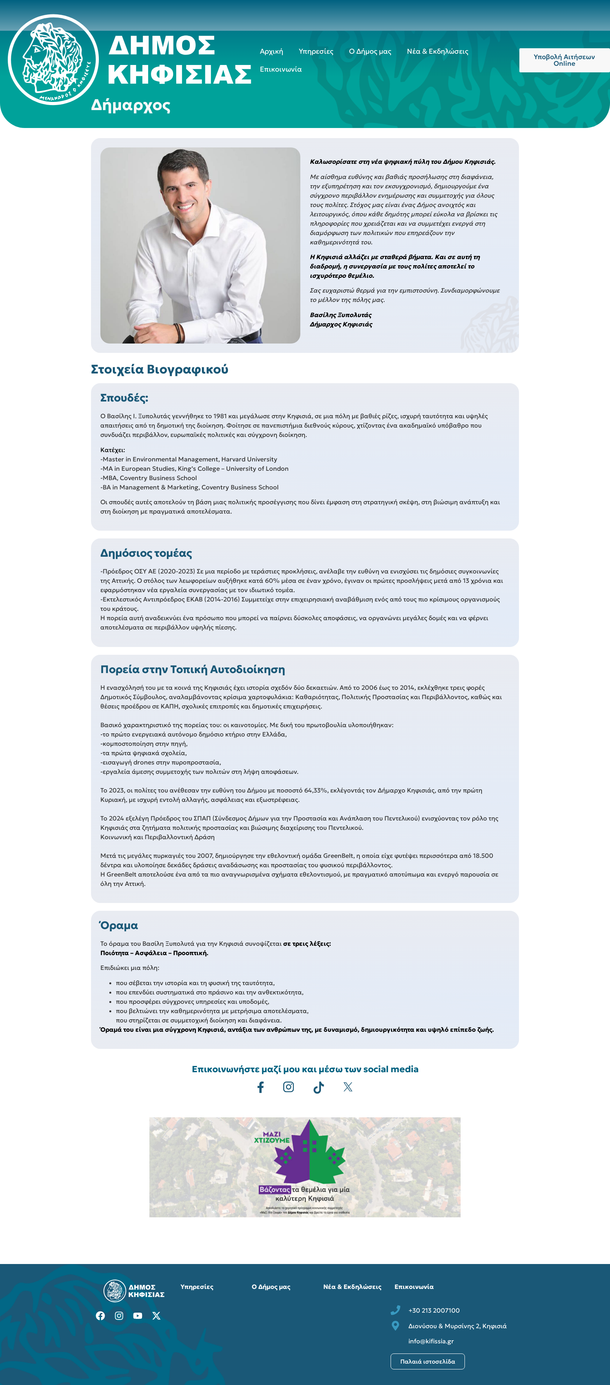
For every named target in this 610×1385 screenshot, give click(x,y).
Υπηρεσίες (316, 51)
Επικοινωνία (281, 69)
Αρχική (271, 51)
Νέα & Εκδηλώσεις (437, 51)
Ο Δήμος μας (370, 51)
